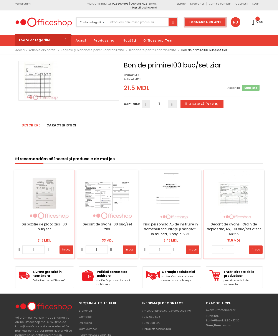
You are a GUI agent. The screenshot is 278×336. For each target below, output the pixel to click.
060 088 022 (139, 3)
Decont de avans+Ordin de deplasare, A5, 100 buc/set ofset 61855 (234, 229)
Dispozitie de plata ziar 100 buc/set (44, 227)
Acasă (20, 50)
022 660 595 (120, 3)
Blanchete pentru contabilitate (152, 50)
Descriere (31, 125)
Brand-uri (85, 310)
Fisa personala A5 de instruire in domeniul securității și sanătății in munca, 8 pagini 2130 (170, 229)
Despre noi (86, 323)
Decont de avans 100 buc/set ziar (107, 227)
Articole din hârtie (42, 50)
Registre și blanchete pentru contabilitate (92, 50)
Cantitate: (132, 104)
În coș (66, 249)
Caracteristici (61, 125)
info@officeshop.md (143, 7)
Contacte (85, 317)
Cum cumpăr (88, 329)
